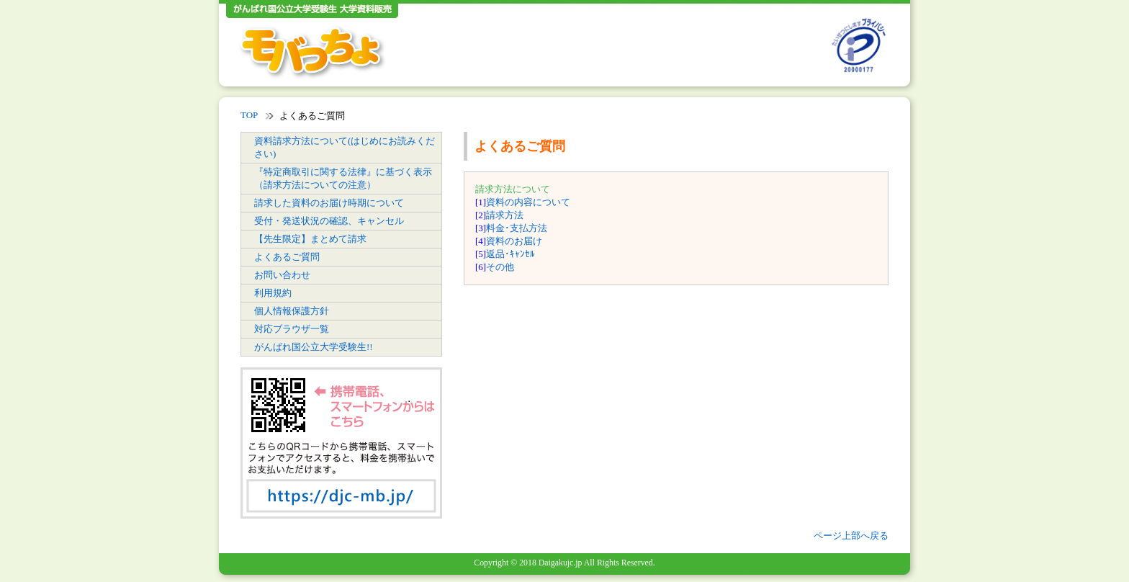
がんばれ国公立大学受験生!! (313, 346)
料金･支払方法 (516, 228)
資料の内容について (528, 202)
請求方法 (504, 215)
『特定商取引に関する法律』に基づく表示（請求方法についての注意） (343, 178)
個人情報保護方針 (291, 310)
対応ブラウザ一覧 (291, 328)
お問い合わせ (282, 274)
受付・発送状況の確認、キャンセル (329, 220)
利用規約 (273, 292)
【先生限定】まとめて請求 (310, 238)
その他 (500, 266)
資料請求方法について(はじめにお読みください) (344, 147)
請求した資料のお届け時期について (329, 202)
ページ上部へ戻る (851, 535)
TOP (249, 114)
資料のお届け (514, 241)
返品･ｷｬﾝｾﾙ (510, 254)
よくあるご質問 (287, 256)
